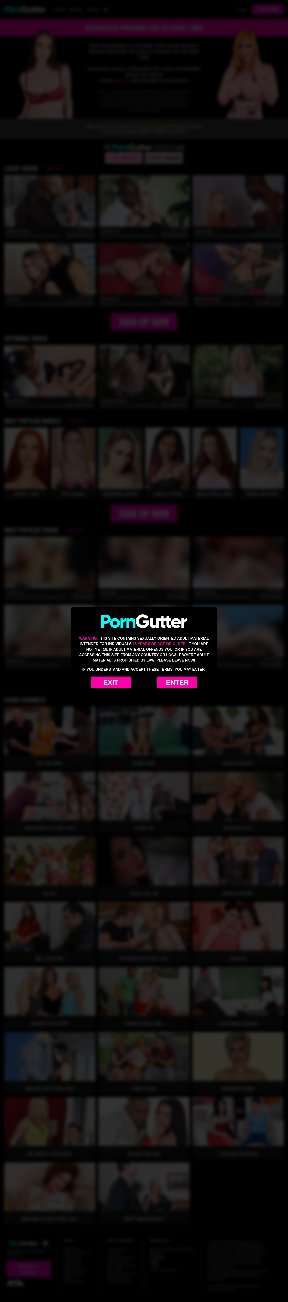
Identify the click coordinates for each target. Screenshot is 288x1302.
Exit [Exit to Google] (110, 682)
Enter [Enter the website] (177, 682)
